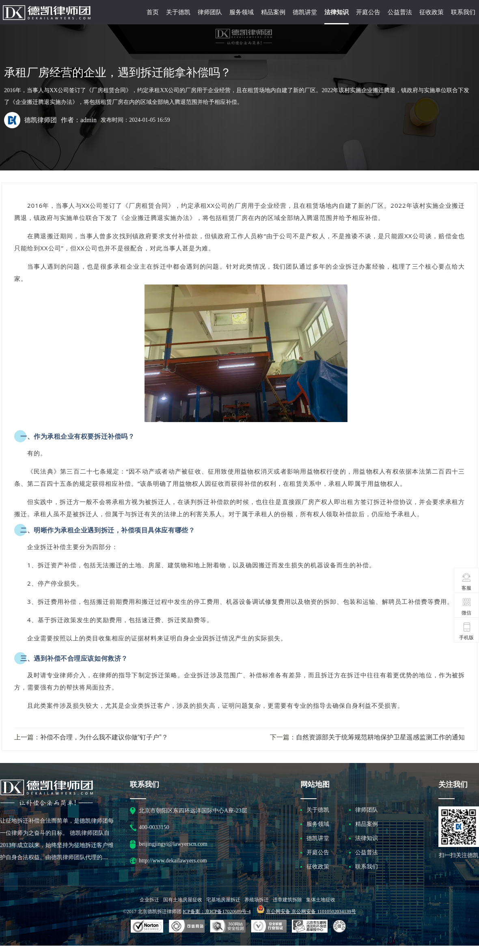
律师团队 (210, 12)
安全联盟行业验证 (187, 926)
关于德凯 (178, 12)
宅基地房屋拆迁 (223, 900)
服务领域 (241, 12)
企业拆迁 (149, 900)
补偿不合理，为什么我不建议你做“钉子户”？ (104, 737)
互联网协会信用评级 (340, 926)
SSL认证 (147, 926)
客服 (467, 581)
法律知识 (336, 12)
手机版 (466, 631)
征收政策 (431, 12)
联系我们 (463, 12)
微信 (467, 606)
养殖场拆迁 (256, 900)
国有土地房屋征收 (182, 900)
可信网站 (228, 926)
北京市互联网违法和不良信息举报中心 (310, 926)
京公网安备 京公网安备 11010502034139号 (311, 911)
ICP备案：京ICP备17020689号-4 (216, 911)
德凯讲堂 (305, 12)
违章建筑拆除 (287, 900)
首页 (153, 12)
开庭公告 (368, 12)
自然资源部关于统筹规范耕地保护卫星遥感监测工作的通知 (380, 737)
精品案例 (273, 12)
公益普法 (400, 12)
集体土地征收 (320, 900)
